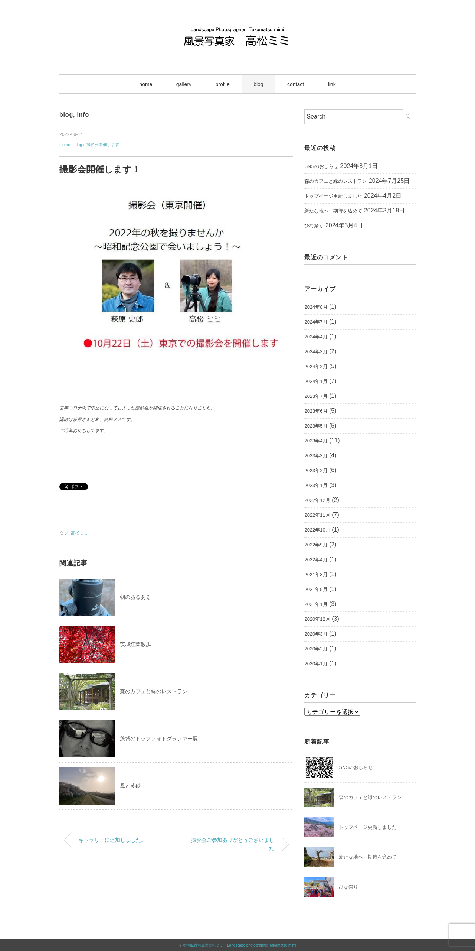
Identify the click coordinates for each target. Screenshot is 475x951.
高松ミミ (80, 533)
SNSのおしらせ (321, 166)
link (332, 84)
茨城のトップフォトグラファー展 (159, 738)
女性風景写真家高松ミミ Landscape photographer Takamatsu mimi (239, 945)
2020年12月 (317, 619)
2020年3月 (315, 634)
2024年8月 (315, 307)
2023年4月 (315, 441)
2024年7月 (315, 322)
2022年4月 (315, 559)
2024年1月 (315, 381)
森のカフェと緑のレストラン (153, 691)
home (145, 84)
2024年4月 (315, 337)
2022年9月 (315, 545)
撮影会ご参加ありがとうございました (232, 844)
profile (223, 84)
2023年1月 (315, 485)
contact (295, 84)
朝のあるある (135, 597)
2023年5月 (315, 426)
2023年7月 (315, 396)
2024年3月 (315, 351)
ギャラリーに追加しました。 (112, 840)
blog (258, 84)
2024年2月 (315, 366)
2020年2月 (315, 649)
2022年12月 (317, 500)
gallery (183, 84)
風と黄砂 (130, 786)
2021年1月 (315, 604)
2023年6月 (315, 411)
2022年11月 (317, 515)
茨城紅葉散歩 (135, 644)
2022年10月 (317, 530)
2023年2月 (315, 470)
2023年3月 (315, 455)
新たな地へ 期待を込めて (333, 211)
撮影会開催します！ (104, 144)
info (83, 114)
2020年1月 (315, 663)
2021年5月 (315, 589)
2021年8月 (315, 574)
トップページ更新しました (333, 196)
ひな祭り (314, 225)
